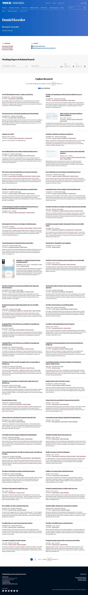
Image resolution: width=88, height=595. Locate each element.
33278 (21, 97)
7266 (18, 543)
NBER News (44, 7)
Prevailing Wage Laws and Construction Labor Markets (17, 523)
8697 (20, 456)
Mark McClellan (27, 404)
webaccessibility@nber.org (9, 583)
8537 (20, 473)
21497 (19, 192)
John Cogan (20, 228)
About (62, 7)
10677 (19, 402)
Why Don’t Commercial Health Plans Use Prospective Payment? (19, 172)
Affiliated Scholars (34, 7)
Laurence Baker (12, 176)
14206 (61, 290)
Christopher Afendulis (13, 247)
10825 (64, 383)
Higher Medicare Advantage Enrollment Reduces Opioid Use (71, 114)
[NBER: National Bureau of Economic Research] (14, 3)
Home (3, 11)
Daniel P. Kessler (21, 117)
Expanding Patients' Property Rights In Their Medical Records (63, 189)
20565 (64, 192)
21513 (63, 174)
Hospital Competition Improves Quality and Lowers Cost (61, 488)
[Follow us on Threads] (11, 591)
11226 (19, 385)
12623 (64, 347)
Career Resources (53, 7)
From (66, 64)
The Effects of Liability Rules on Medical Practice (59, 523)
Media (54, 3)
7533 (20, 508)
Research (4, 7)
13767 (63, 307)
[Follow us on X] (3, 591)
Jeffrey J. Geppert (22, 387)
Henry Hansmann (56, 421)
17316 (19, 245)
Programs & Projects (14, 7)
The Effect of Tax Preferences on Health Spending (59, 305)
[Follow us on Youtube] (17, 591)
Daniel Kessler (11, 98)
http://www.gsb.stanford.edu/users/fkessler (44, 48)
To (77, 64)
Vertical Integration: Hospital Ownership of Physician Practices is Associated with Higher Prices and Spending (20, 207)
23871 (20, 154)
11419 (61, 366)
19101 (61, 209)
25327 (64, 136)
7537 (64, 508)
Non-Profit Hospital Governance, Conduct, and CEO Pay (17, 94)
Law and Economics (7, 47)
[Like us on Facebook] (14, 591)
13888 (19, 309)
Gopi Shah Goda (70, 229)
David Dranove (11, 458)
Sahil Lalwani (72, 100)
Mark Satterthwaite (36, 458)
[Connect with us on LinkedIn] (6, 591)
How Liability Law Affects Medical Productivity (15, 506)
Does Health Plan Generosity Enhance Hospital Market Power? (63, 172)
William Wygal (20, 98)
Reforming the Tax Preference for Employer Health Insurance (19, 224)
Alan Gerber (55, 291)
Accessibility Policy (80, 577)
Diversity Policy (81, 578)
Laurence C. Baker (70, 119)
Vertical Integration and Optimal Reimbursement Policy (17, 243)
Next (39, 559)
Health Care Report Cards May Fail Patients (58, 452)
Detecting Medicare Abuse (9, 400)
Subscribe (48, 3)
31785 (64, 98)
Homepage (83, 574)
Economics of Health (7, 46)
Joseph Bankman (12, 228)
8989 (18, 437)
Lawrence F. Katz (21, 492)
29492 (21, 116)
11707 (20, 366)
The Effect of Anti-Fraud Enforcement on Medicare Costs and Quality (65, 260)
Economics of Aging (7, 49)
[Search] (84, 8)
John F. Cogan (11, 291)
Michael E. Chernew (69, 210)
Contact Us (5, 576)
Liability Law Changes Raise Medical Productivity (59, 471)
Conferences (24, 7)
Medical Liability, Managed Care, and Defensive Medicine (62, 506)
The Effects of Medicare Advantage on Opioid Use (59, 134)
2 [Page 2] (35, 559)
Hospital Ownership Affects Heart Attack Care (58, 435)
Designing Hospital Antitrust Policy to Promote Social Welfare (63, 540)
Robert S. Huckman (20, 368)
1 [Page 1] (31, 559)
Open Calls (61, 3)
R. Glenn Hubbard (28, 228)
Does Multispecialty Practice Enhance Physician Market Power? (20, 151)
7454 (21, 525)
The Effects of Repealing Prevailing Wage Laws (15, 488)
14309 (21, 290)
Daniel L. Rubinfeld (65, 385)
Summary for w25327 (8, 134)
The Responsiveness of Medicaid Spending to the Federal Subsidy (20, 113)
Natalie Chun (62, 229)
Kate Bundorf (79, 119)
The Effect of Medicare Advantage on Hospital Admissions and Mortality (66, 206)
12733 (21, 347)
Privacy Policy (82, 580)
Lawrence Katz (21, 527)
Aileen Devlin (28, 176)
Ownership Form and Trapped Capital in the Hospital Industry (63, 417)
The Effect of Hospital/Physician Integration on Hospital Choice (20, 189)
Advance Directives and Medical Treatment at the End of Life (62, 400)
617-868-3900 (6, 580)
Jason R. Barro (12, 368)
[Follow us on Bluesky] (9, 591)
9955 (21, 420)
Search (71, 7)
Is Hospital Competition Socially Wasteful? (14, 540)
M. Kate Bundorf (56, 100)
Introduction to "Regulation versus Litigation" (58, 243)
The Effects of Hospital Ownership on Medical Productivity (18, 471)
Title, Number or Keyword (9, 65)
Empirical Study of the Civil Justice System (58, 381)
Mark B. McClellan (71, 264)
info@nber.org (6, 582)
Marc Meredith (69, 291)
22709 (20, 174)
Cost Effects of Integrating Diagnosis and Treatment (60, 324)
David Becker (55, 264)
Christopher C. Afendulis (58, 210)
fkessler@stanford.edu (39, 46)
